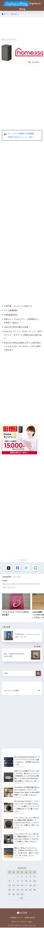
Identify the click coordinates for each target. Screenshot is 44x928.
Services (17, 577)
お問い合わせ (30, 918)
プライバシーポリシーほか (21, 922)
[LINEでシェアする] (35, 568)
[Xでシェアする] (9, 568)
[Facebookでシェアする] (17, 568)
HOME (22, 913)
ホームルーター (10, 587)
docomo (7, 584)
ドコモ (35, 584)
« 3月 (21, 899)
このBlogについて (16, 918)
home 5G (18, 584)
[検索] (38, 673)
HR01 (27, 584)
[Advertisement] (22, 90)
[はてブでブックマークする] (26, 568)
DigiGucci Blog (22, 5)
